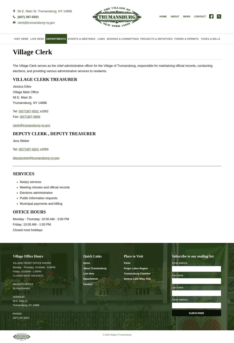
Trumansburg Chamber (137, 273)
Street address (180, 299)
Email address (179, 263)
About (175, 16)
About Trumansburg (95, 268)
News (186, 16)
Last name (177, 287)
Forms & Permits (186, 38)
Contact (200, 16)
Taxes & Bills (210, 38)
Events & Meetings (81, 38)
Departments (56, 38)
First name (177, 275)
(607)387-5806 (30, 116)
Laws (101, 38)
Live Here (37, 38)
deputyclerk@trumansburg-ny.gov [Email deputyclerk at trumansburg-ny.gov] (36, 158)
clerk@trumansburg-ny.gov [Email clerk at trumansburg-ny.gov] (36, 22)
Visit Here (21, 38)
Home (163, 16)
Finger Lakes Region (136, 268)
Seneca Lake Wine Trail (137, 278)
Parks (127, 263)
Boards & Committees (123, 38)
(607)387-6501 (29, 111)
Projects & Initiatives (156, 38)
